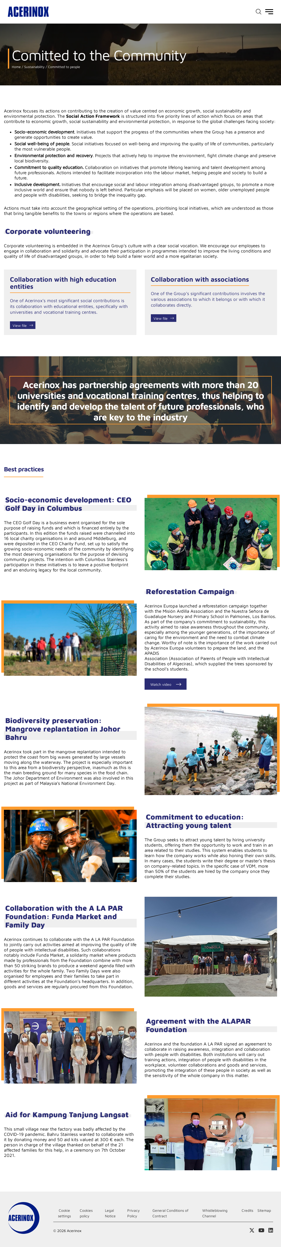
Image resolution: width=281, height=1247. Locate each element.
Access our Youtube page (261, 1230)
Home (16, 67)
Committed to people (63, 67)
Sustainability (34, 67)
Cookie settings (64, 1213)
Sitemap (264, 1210)
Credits (247, 1210)
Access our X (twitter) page (252, 1230)
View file (20, 325)
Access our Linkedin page (270, 1230)
